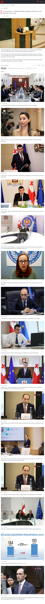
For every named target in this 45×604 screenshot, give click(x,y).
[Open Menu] (43, 2)
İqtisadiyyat (3, 68)
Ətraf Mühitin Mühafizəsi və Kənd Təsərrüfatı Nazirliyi (16, 68)
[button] (3, 5)
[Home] (2, 2)
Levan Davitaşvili (28, 68)
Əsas (2, 8)
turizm (35, 68)
